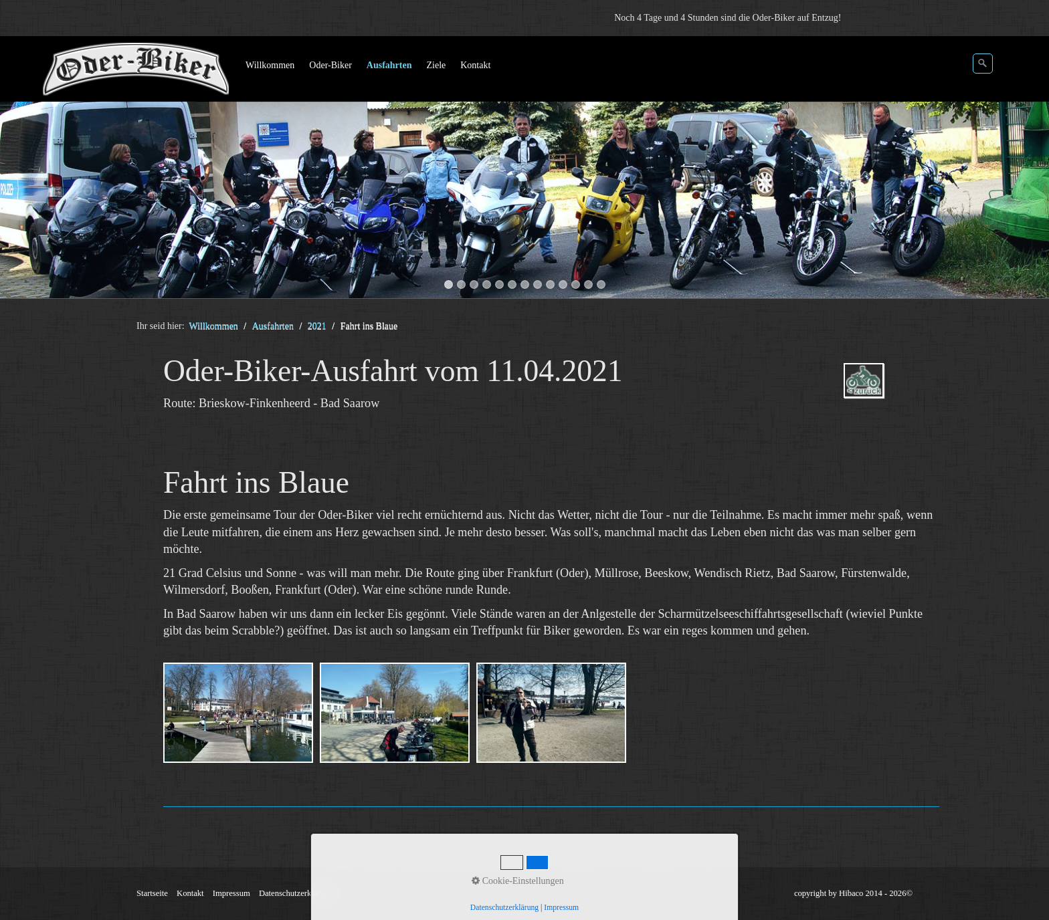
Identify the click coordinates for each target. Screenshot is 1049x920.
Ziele (436, 65)
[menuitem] (270, 65)
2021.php (883, 392)
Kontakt (475, 65)
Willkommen (270, 65)
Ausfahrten (389, 65)
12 (588, 284)
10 (563, 284)
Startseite (152, 893)
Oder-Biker (330, 65)
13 (601, 284)
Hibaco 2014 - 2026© (876, 893)
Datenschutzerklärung (296, 893)
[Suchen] (982, 63)
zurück (23, 169)
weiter (1026, 169)
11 (575, 284)
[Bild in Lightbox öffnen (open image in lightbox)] (238, 712)
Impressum (231, 893)
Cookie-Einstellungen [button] (518, 881)
